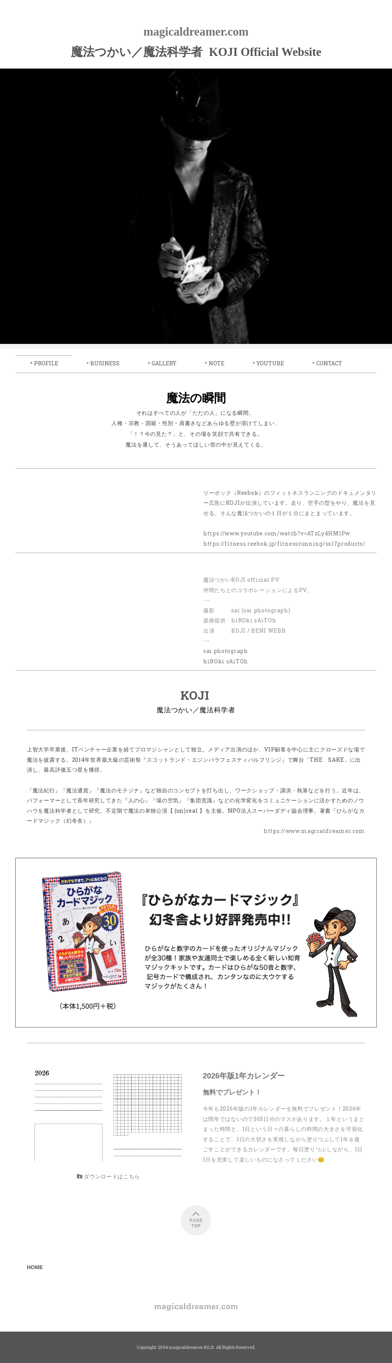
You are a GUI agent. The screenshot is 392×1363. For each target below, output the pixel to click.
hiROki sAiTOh (225, 661)
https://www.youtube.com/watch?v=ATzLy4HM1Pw (276, 533)
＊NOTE (213, 363)
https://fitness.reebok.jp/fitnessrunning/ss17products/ (284, 543)
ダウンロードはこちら (108, 1176)
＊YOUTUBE (267, 363)
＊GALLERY (161, 363)
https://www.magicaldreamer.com (314, 830)
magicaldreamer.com (196, 31)
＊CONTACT (326, 363)
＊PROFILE (43, 363)
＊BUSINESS (102, 363)
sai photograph (225, 651)
